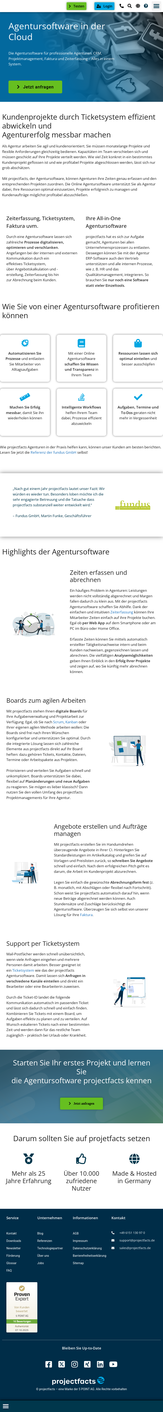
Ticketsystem (23, 970)
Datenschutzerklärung (87, 1248)
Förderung (13, 1255)
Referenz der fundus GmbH (53, 452)
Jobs (40, 1263)
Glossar (11, 1263)
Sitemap (78, 1263)
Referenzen (44, 1241)
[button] (156, 6)
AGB (76, 1233)
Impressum (80, 1241)
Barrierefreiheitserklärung (89, 1255)
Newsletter (13, 1248)
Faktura (86, 914)
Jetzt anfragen (81, 1103)
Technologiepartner (50, 1248)
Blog (40, 1233)
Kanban (71, 721)
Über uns (43, 1255)
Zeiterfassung (121, 612)
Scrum (58, 721)
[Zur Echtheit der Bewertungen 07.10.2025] (22, 1328)
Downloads (13, 1241)
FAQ (9, 1270)
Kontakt (11, 1233)
